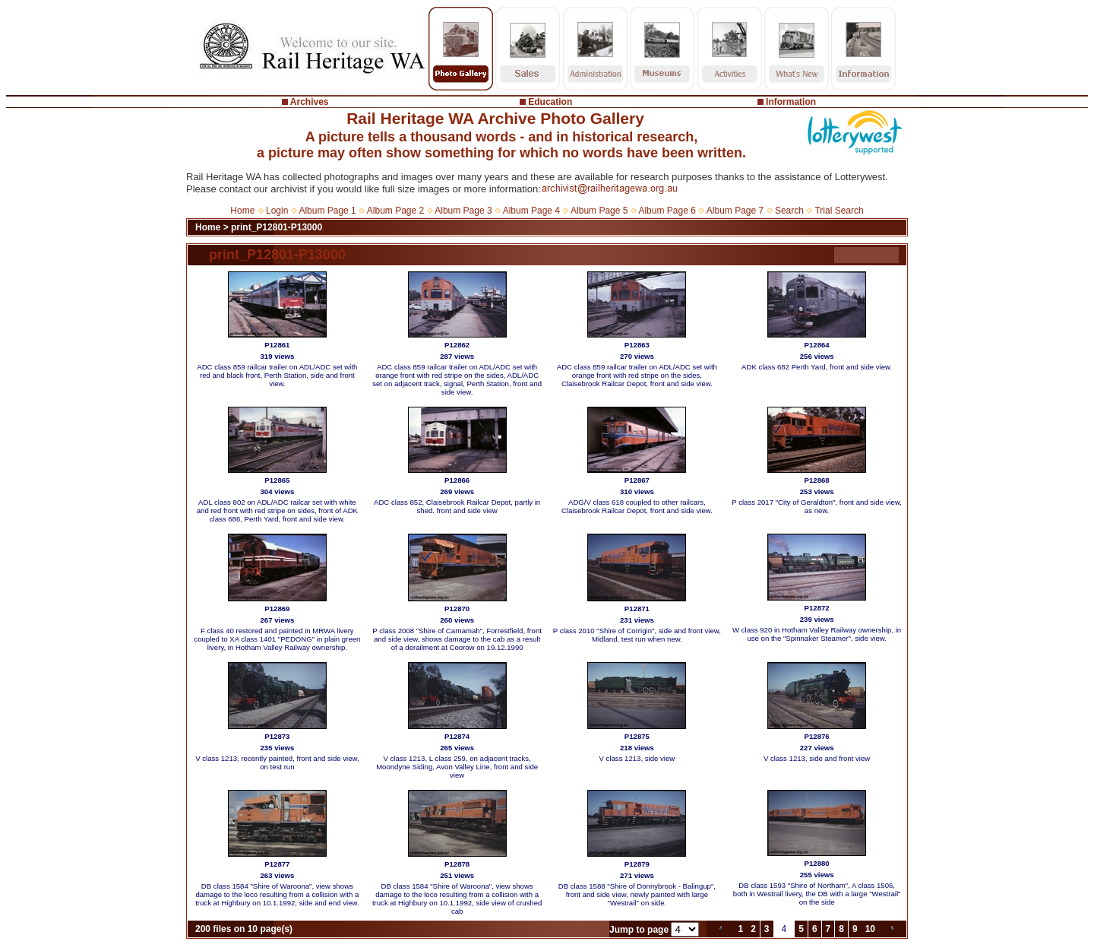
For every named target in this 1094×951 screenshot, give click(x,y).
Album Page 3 (463, 210)
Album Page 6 (666, 210)
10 (870, 929)
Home (242, 210)
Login (277, 210)
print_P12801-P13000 (276, 227)
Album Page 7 (735, 210)
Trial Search (838, 210)
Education (550, 102)
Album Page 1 (327, 210)
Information (791, 102)
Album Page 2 (395, 210)
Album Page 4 (531, 210)
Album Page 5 (599, 210)
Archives (309, 102)
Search (789, 210)
